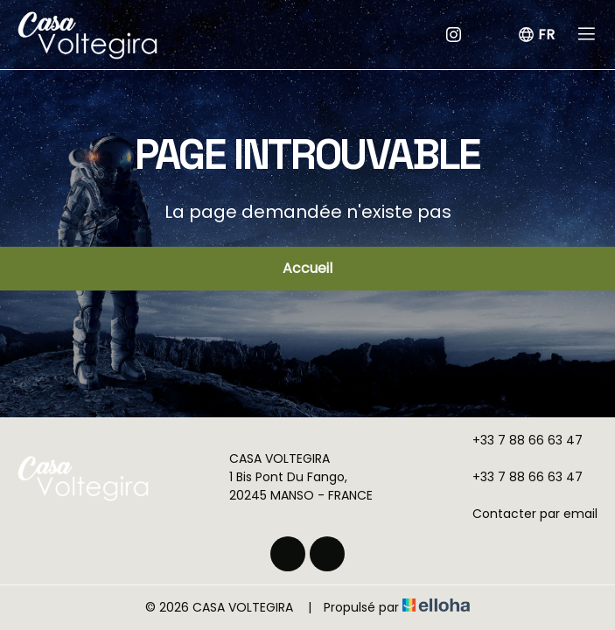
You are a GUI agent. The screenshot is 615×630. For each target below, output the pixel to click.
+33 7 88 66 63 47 (517, 440)
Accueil (307, 268)
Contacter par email (525, 513)
